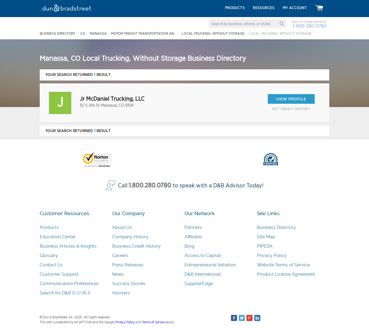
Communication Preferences (69, 283)
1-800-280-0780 (310, 26)
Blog (189, 246)
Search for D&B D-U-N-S (65, 293)
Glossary (49, 255)
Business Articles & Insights (68, 246)
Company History (130, 236)
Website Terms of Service (283, 264)
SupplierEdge (198, 283)
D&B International (202, 274)
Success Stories (128, 283)
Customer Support (59, 274)
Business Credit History (136, 246)
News (118, 274)
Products (49, 227)
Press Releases (127, 264)
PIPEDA (264, 246)
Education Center (58, 236)
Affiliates (193, 236)
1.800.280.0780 (150, 185)
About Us (122, 227)
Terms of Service (153, 322)
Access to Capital (202, 255)
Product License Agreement (286, 274)
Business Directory (276, 227)
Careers (120, 255)
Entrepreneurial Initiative (210, 264)
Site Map (266, 236)
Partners (193, 227)
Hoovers (121, 293)
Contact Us (51, 264)
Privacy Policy (272, 255)
